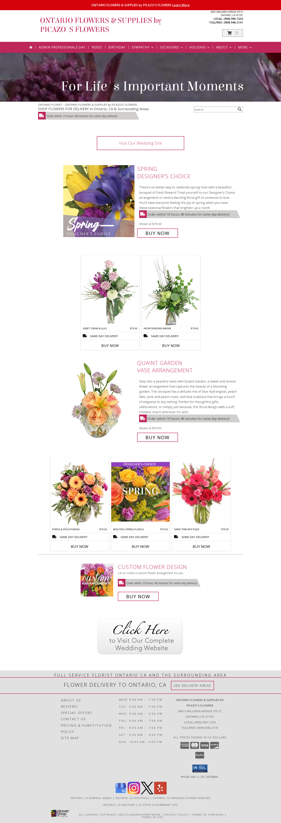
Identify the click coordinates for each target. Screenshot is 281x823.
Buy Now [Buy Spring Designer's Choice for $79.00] (158, 233)
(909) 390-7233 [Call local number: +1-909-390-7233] (233, 19)
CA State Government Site (158, 804)
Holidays (199, 47)
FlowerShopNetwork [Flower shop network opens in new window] (143, 814)
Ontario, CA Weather (119, 804)
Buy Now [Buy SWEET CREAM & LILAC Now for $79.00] (110, 345)
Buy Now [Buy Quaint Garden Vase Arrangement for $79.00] (158, 437)
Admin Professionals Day (62, 47)
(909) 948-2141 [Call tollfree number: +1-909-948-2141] (233, 22)
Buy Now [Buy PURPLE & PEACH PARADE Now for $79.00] (79, 546)
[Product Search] (215, 109)
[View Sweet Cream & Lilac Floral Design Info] (110, 291)
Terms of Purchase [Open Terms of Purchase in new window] (208, 814)
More (245, 47)
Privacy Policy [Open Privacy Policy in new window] (177, 814)
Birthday (116, 47)
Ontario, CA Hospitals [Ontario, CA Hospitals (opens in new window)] (132, 798)
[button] (232, 33)
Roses (97, 47)
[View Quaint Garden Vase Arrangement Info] (99, 400)
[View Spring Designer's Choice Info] (99, 201)
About (224, 47)
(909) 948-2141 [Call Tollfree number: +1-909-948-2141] (208, 728)
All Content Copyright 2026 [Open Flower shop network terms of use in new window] (102, 814)
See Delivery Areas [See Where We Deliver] (192, 685)
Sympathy (143, 47)
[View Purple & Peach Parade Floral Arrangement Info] (79, 491)
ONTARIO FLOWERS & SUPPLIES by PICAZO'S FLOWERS (140, 5)
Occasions (172, 47)
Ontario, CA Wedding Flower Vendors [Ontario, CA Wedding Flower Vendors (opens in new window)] (182, 798)
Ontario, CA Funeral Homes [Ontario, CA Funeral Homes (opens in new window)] (91, 798)
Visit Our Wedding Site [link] (140, 143)
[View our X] (147, 793)
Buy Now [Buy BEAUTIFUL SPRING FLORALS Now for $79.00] (140, 546)
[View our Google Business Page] (120, 793)
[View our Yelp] (160, 793)
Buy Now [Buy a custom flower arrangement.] (138, 596)
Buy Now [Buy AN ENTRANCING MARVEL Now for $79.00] (171, 345)
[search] (240, 109)
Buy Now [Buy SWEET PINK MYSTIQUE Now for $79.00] (201, 546)
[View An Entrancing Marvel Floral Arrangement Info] (171, 291)
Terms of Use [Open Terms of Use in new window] (153, 817)
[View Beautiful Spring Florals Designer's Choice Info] (140, 491)
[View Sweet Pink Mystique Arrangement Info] (201, 491)
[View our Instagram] (134, 793)
